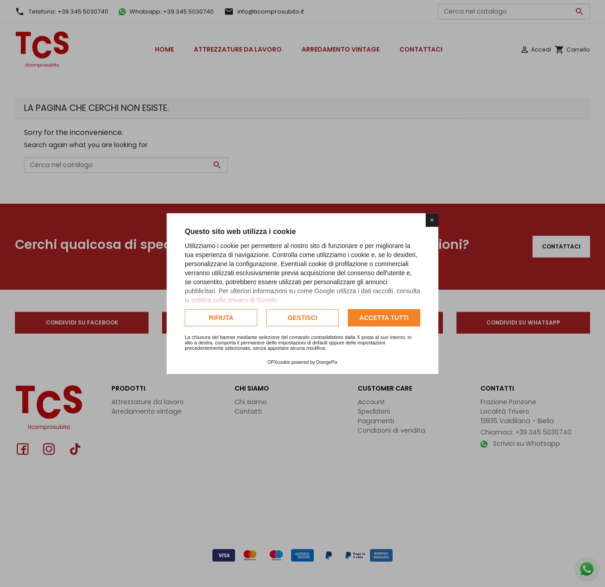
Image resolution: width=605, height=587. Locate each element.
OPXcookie (279, 362)
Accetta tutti (384, 317)
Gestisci (302, 317)
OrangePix (326, 362)
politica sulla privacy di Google (234, 300)
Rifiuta (221, 317)
